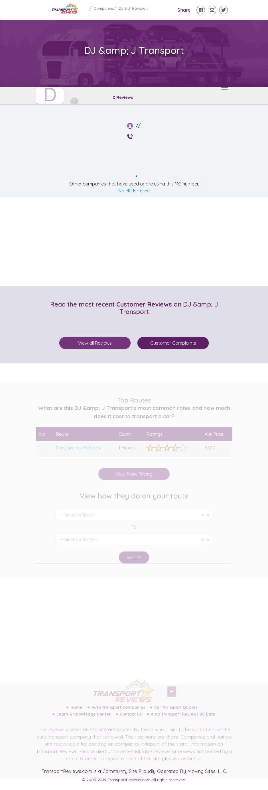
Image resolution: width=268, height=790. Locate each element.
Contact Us (131, 718)
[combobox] (134, 519)
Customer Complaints (173, 343)
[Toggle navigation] (224, 89)
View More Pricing (134, 478)
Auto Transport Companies (118, 711)
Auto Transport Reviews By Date (183, 718)
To (134, 531)
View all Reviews (95, 343)
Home (76, 711)
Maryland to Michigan (78, 452)
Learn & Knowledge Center (83, 718)
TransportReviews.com (66, 771)
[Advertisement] (138, 242)
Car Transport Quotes (176, 711)
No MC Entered (134, 190)
